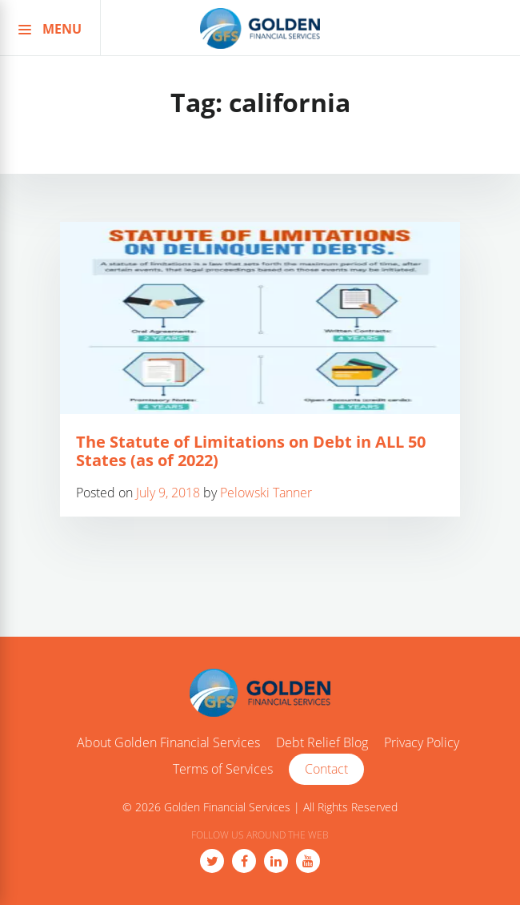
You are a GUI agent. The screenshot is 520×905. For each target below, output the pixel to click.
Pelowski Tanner (266, 492)
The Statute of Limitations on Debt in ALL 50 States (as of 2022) (251, 451)
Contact (326, 769)
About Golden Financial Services (168, 743)
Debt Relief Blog (322, 743)
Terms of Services (223, 770)
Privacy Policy (421, 743)
